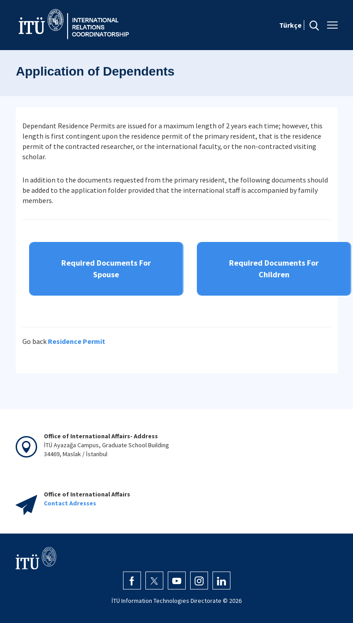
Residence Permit (76, 341)
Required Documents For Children (274, 269)
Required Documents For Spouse (106, 269)
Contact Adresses (70, 503)
